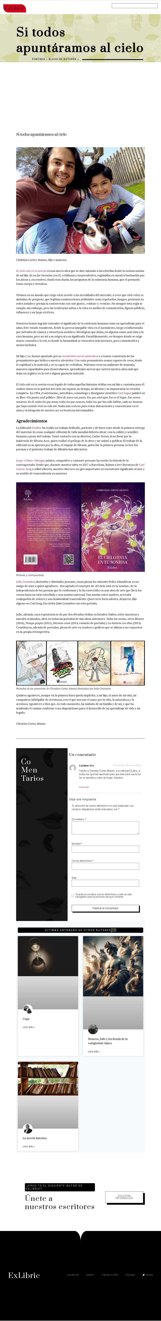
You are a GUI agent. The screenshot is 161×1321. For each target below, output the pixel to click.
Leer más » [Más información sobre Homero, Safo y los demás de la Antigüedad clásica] (94, 1052)
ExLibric (36, 428)
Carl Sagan (124, 393)
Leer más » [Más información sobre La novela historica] (29, 1147)
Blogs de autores (62, 59)
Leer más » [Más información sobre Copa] (29, 1027)
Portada (38, 59)
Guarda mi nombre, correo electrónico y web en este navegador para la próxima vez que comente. (103, 895)
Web (74, 878)
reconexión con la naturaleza (79, 356)
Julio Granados (25, 582)
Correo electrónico (82, 861)
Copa (26, 1019)
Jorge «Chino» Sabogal (30, 460)
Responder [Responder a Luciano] (84, 787)
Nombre (77, 844)
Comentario (79, 819)
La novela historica (35, 1138)
